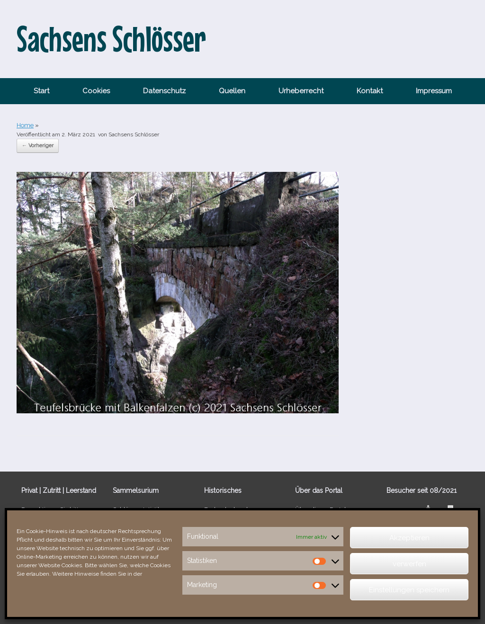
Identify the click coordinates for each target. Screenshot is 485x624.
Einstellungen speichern (409, 590)
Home (25, 125)
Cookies (96, 91)
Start (41, 91)
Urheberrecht (300, 91)
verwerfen (409, 564)
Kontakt (370, 91)
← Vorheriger (38, 146)
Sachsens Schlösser (133, 134)
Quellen (232, 91)
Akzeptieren (409, 538)
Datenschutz (164, 91)
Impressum (434, 91)
